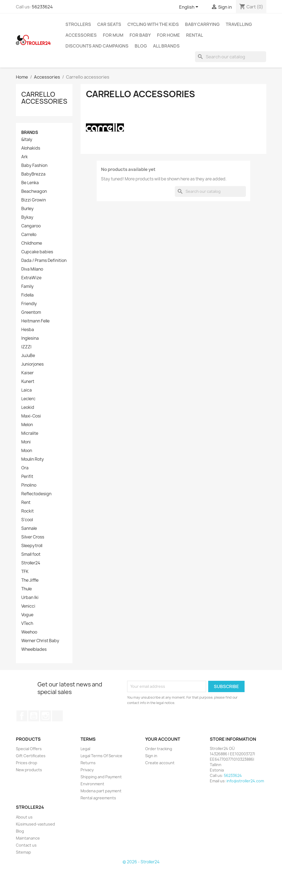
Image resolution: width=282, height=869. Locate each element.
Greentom (31, 312)
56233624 (42, 7)
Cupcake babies (37, 252)
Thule (26, 589)
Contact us (26, 845)
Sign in (151, 755)
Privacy (87, 769)
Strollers (78, 24)
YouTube (33, 715)
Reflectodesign (36, 494)
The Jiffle (30, 580)
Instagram (45, 715)
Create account (160, 762)
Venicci (28, 606)
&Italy (26, 139)
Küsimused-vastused (35, 824)
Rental (194, 35)
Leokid (27, 407)
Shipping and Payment (101, 776)
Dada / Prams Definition (44, 260)
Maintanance (28, 838)
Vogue (27, 615)
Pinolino (28, 485)
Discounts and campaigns (96, 46)
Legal (85, 748)
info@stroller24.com (245, 780)
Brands (29, 132)
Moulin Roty (32, 459)
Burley (27, 208)
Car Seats (109, 24)
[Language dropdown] (189, 7)
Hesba (27, 329)
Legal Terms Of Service (101, 755)
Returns (88, 762)
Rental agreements (98, 797)
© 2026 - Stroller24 (141, 862)
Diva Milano (32, 269)
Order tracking (158, 748)
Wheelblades (34, 649)
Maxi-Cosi (31, 416)
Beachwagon (34, 191)
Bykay (27, 217)
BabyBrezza (33, 174)
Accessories (81, 35)
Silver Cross (32, 537)
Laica (26, 390)
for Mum (113, 35)
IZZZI (26, 347)
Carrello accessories (44, 98)
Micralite (29, 433)
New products (29, 769)
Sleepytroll (31, 545)
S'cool (27, 520)
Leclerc (28, 399)
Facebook (21, 715)
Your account (162, 739)
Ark (24, 157)
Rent (25, 502)
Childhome (31, 243)
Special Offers (29, 748)
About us (24, 817)
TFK (25, 571)
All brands (166, 46)
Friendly (29, 303)
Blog (141, 46)
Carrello (28, 234)
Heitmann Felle (35, 321)
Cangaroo (31, 226)
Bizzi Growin (33, 200)
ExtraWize (31, 278)
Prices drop (26, 762)
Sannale (29, 528)
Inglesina (30, 338)
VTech (27, 623)
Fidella (27, 295)
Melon (27, 424)
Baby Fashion (34, 165)
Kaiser (27, 373)
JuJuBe (28, 355)
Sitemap (23, 852)
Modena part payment (101, 790)
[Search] (230, 56)
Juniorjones (32, 364)
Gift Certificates (31, 755)
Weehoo (29, 632)
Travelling (239, 24)
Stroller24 (30, 563)
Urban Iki (30, 597)
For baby (140, 35)
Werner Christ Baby (40, 641)
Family (27, 286)
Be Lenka (30, 183)
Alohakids (30, 148)
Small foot (30, 554)
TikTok (57, 715)
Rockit (27, 511)
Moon (26, 450)
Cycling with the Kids (153, 24)
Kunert (27, 381)
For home (168, 35)
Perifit (27, 476)
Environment (92, 783)
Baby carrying (202, 24)
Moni (26, 442)
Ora (25, 468)
